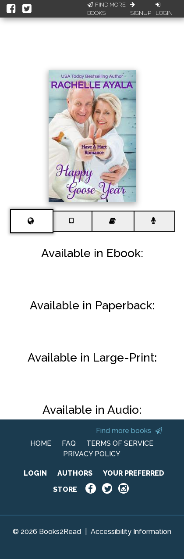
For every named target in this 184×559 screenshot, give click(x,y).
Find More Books (106, 9)
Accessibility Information (131, 531)
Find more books (129, 430)
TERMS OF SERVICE (119, 443)
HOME (40, 443)
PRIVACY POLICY (91, 454)
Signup (140, 9)
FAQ (69, 443)
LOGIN (35, 473)
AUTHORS (74, 473)
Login (164, 9)
